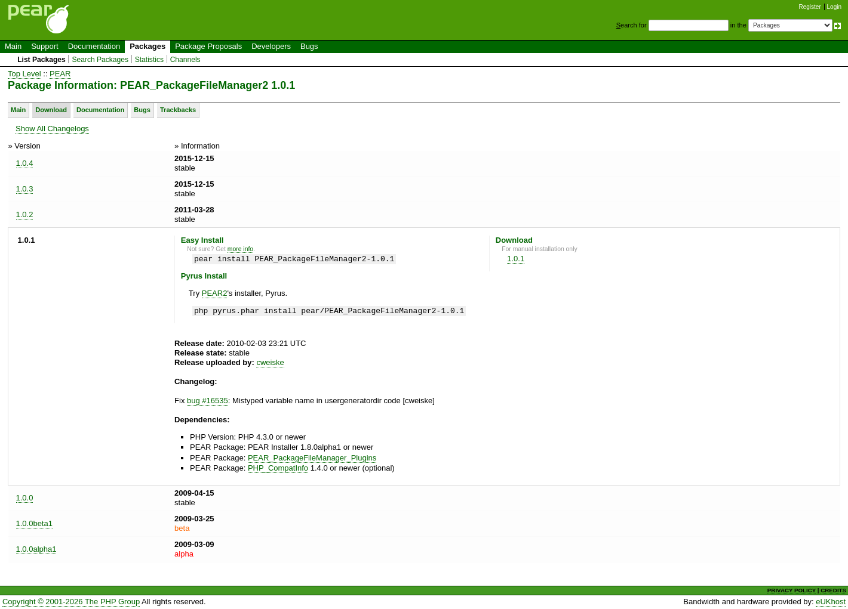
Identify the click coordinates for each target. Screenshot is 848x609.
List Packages (41, 59)
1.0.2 (24, 214)
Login (834, 7)
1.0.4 (24, 163)
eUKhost (831, 601)
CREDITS (833, 590)
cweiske (270, 362)
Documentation (94, 46)
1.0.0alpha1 (36, 549)
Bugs (309, 46)
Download (51, 109)
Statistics (149, 59)
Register (810, 7)
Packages (147, 46)
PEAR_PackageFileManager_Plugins (312, 457)
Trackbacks (178, 109)
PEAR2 (215, 293)
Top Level (24, 73)
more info (240, 249)
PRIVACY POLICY (791, 590)
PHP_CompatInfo (278, 467)
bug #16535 (207, 400)
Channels (185, 59)
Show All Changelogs (52, 128)
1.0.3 (24, 188)
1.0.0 (24, 497)
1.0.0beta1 (34, 523)
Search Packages (100, 59)
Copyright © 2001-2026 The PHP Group (71, 601)
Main (13, 46)
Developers (271, 46)
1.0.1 (515, 258)
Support (45, 46)
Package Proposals (208, 46)
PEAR (60, 73)
